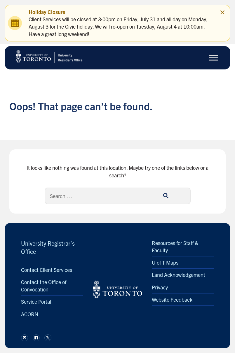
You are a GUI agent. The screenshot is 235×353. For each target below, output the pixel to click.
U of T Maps (165, 262)
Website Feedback (172, 299)
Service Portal (36, 301)
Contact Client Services (46, 269)
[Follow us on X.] (47, 337)
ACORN (29, 314)
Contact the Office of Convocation (43, 286)
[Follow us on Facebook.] (36, 337)
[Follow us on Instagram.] (24, 337)
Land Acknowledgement (178, 274)
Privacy (160, 287)
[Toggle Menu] (213, 57)
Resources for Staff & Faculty (175, 247)
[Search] (118, 196)
